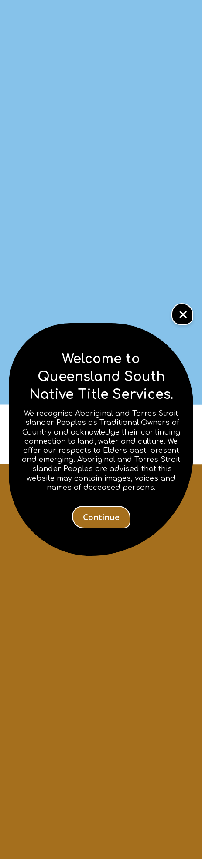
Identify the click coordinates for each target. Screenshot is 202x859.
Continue (101, 517)
